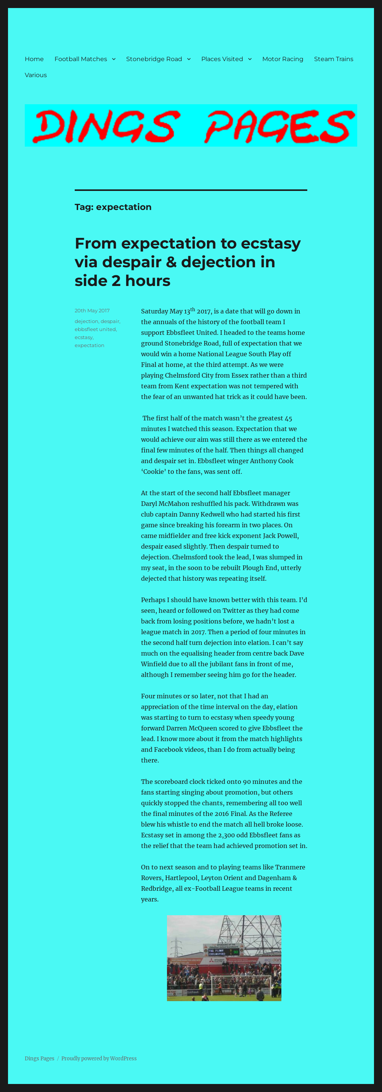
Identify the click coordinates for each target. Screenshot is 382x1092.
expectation (89, 345)
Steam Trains (333, 59)
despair (110, 321)
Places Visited (222, 59)
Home (34, 59)
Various (36, 75)
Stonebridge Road (154, 59)
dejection (86, 321)
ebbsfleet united (95, 329)
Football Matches (81, 59)
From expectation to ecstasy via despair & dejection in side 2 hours (188, 262)
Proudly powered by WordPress (99, 1058)
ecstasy (84, 337)
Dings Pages (40, 1058)
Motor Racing (282, 59)
